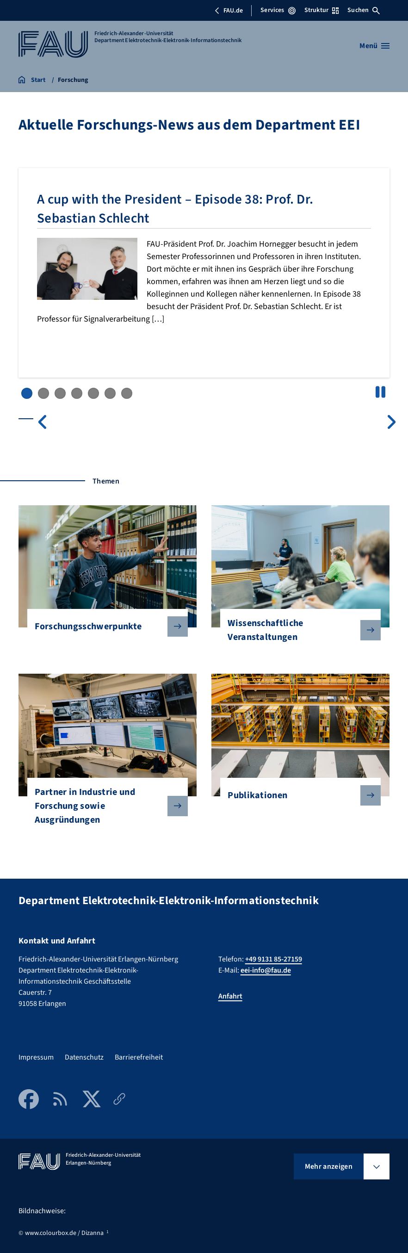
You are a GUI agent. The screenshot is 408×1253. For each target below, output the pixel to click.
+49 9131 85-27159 (273, 959)
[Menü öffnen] (374, 46)
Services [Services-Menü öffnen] (277, 10)
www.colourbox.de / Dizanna (64, 1233)
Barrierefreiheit (139, 1057)
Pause (380, 392)
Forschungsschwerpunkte (104, 626)
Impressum (36, 1057)
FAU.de (228, 10)
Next (392, 422)
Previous (42, 422)
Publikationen (297, 795)
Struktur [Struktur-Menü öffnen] (321, 10)
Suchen (363, 10)
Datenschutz (84, 1057)
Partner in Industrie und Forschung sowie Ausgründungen (104, 806)
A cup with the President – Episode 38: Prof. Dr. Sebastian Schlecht (187, 208)
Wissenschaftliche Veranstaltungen (297, 630)
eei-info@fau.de (266, 970)
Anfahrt (230, 996)
